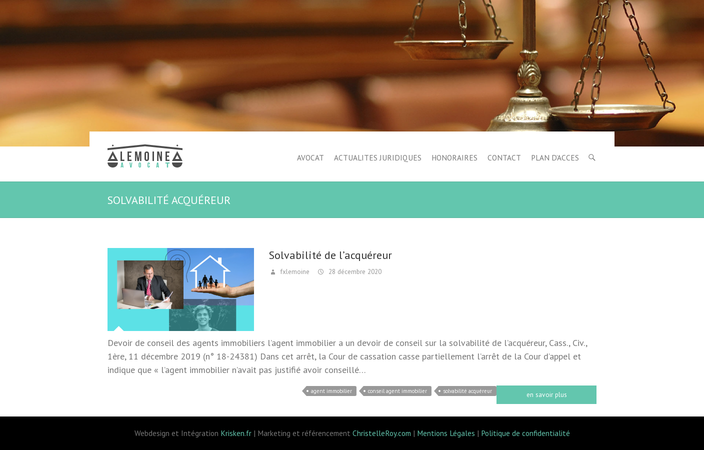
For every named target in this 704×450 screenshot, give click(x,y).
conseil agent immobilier (397, 391)
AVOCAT (310, 157)
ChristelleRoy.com (381, 433)
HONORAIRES (455, 157)
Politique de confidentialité (525, 433)
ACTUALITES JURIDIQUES (378, 157)
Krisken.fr (236, 433)
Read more (546, 395)
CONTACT (504, 157)
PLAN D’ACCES (555, 157)
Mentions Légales (446, 433)
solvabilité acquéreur (467, 391)
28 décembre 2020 (354, 271)
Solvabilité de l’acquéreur (330, 255)
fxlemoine (294, 271)
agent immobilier (331, 391)
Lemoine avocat (145, 157)
